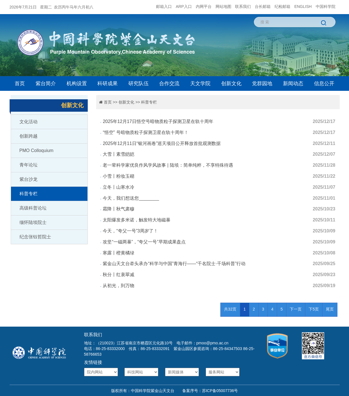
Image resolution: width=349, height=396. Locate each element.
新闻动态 (293, 83)
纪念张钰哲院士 (35, 236)
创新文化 (231, 83)
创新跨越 (28, 136)
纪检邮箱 (282, 6)
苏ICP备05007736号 (220, 390)
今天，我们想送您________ (131, 198)
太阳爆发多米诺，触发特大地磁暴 (136, 219)
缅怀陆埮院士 (33, 222)
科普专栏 (28, 193)
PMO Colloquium (36, 150)
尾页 (330, 309)
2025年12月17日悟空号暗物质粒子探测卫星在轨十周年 (158, 121)
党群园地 (262, 83)
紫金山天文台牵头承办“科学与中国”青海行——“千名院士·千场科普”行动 (174, 263)
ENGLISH (302, 6)
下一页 (296, 309)
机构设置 (77, 83)
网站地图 (223, 6)
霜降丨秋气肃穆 (118, 208)
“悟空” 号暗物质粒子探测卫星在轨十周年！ (145, 132)
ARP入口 (184, 6)
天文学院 (200, 83)
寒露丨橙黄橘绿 (118, 252)
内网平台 (204, 6)
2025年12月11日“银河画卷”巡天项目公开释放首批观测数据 (162, 143)
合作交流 (169, 83)
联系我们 (243, 6)
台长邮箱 (263, 6)
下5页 (314, 309)
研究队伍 (138, 83)
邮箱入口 (164, 6)
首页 (20, 83)
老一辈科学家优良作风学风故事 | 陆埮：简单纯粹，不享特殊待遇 (168, 165)
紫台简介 (46, 83)
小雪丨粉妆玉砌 (118, 176)
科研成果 (107, 83)
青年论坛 (28, 164)
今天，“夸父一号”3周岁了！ (130, 230)
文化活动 (28, 121)
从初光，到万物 (118, 285)
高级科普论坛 (33, 208)
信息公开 (324, 83)
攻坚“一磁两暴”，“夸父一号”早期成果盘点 (144, 241)
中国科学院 (325, 6)
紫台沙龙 (28, 179)
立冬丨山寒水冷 (118, 187)
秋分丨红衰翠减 (118, 274)
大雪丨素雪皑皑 (118, 154)
